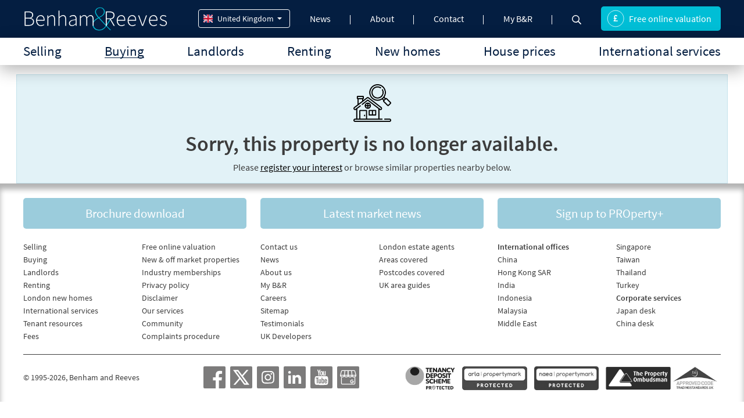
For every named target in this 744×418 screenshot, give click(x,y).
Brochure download (135, 213)
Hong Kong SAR (524, 272)
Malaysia (512, 310)
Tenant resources (53, 323)
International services (660, 50)
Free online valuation (659, 18)
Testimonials (282, 323)
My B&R (517, 18)
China (507, 259)
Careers (273, 298)
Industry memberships (181, 272)
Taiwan (628, 259)
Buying (124, 50)
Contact (449, 18)
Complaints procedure (181, 336)
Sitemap (274, 310)
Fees (31, 336)
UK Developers (286, 336)
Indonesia (515, 298)
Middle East (517, 323)
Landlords (215, 50)
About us (276, 272)
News (320, 18)
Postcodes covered (412, 272)
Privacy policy (165, 285)
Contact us (279, 247)
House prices (520, 50)
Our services (163, 310)
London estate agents (417, 247)
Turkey (627, 285)
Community (162, 323)
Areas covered (403, 259)
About (382, 18)
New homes (408, 50)
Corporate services (648, 298)
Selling (42, 50)
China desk (635, 323)
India (506, 285)
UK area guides (404, 285)
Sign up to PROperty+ (609, 213)
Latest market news (372, 213)
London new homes (57, 298)
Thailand (631, 272)
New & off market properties (190, 259)
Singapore (633, 247)
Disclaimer (160, 298)
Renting (309, 50)
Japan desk (636, 310)
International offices (533, 247)
